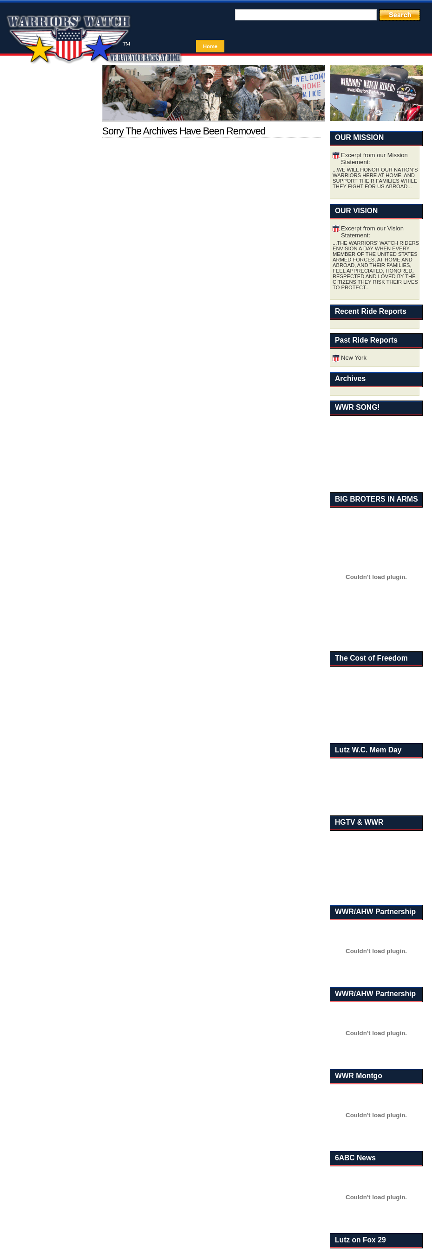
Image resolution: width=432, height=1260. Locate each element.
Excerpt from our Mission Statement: (374, 158)
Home (210, 46)
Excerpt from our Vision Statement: (372, 232)
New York (354, 357)
